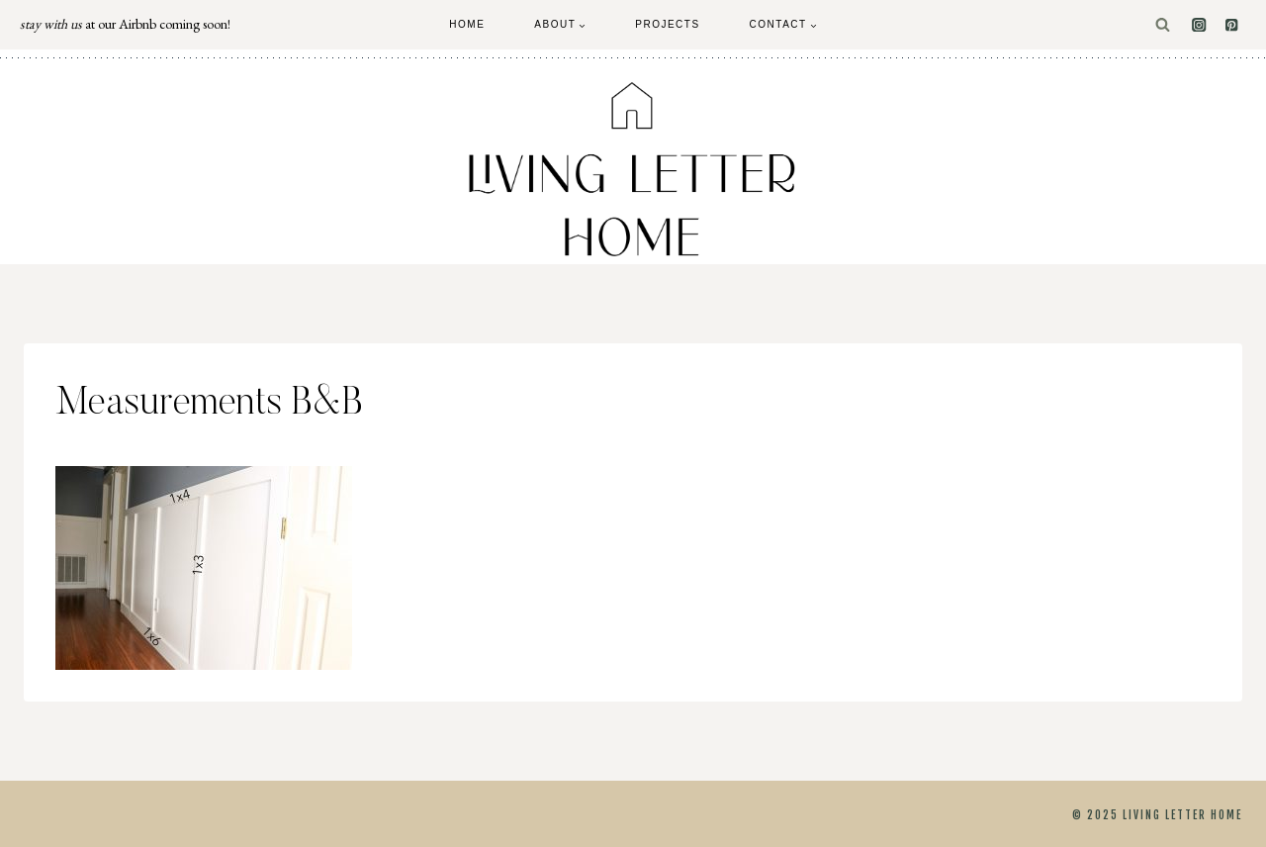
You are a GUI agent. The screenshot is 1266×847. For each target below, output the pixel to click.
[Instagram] (1199, 25)
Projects (667, 24)
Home (467, 24)
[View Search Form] (1162, 25)
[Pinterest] (1232, 25)
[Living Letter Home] (633, 169)
